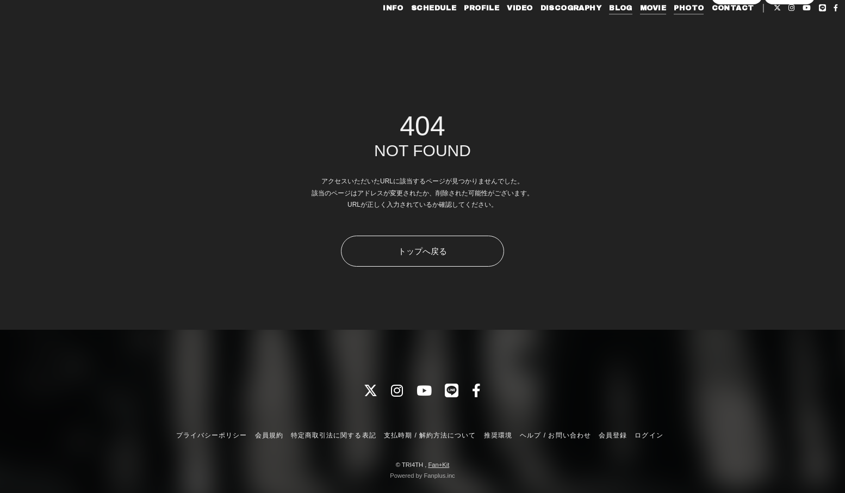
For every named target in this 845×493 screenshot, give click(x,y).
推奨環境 (498, 435)
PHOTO (665, 31)
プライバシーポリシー (211, 435)
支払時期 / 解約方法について (430, 435)
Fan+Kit (438, 464)
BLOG (596, 31)
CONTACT (708, 31)
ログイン (789, 50)
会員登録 (736, 50)
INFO (368, 31)
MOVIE (629, 31)
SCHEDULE (409, 31)
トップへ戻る (422, 251)
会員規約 (269, 435)
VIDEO (495, 31)
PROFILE (457, 31)
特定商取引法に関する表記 (333, 435)
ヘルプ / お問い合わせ (555, 435)
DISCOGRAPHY (546, 31)
